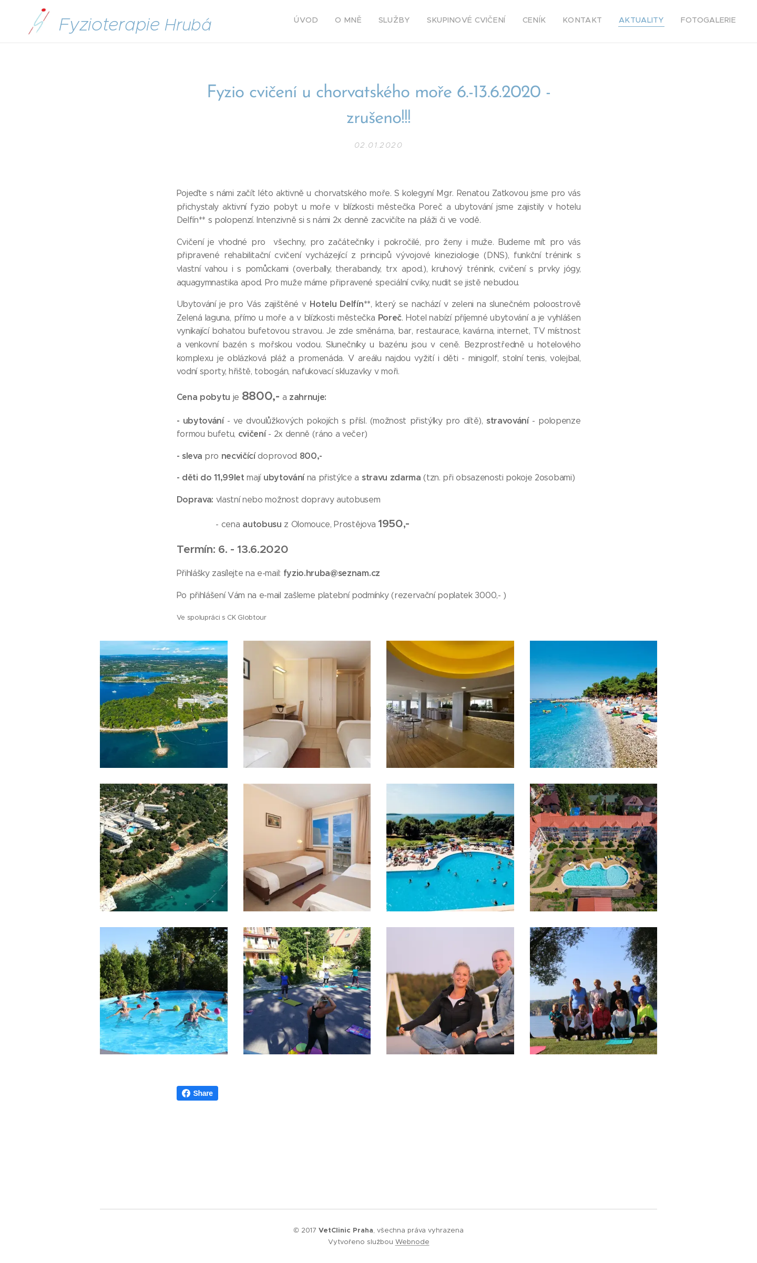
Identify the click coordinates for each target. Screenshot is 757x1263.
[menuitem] (621, 21)
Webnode (412, 1241)
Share (197, 1093)
